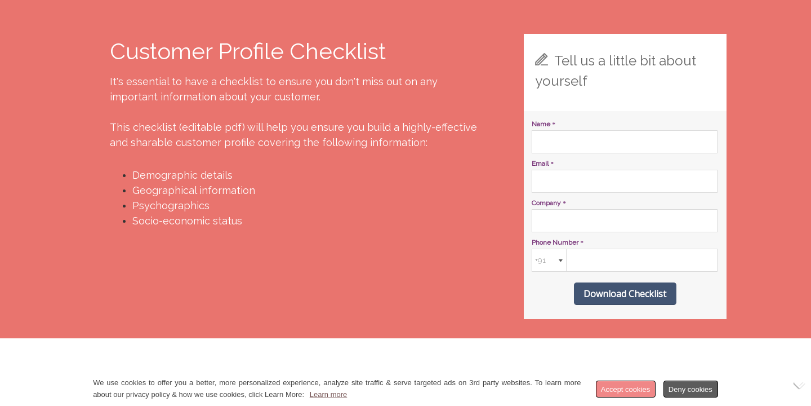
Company (549, 203)
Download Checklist (624, 294)
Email (543, 163)
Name (543, 124)
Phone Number (557, 242)
